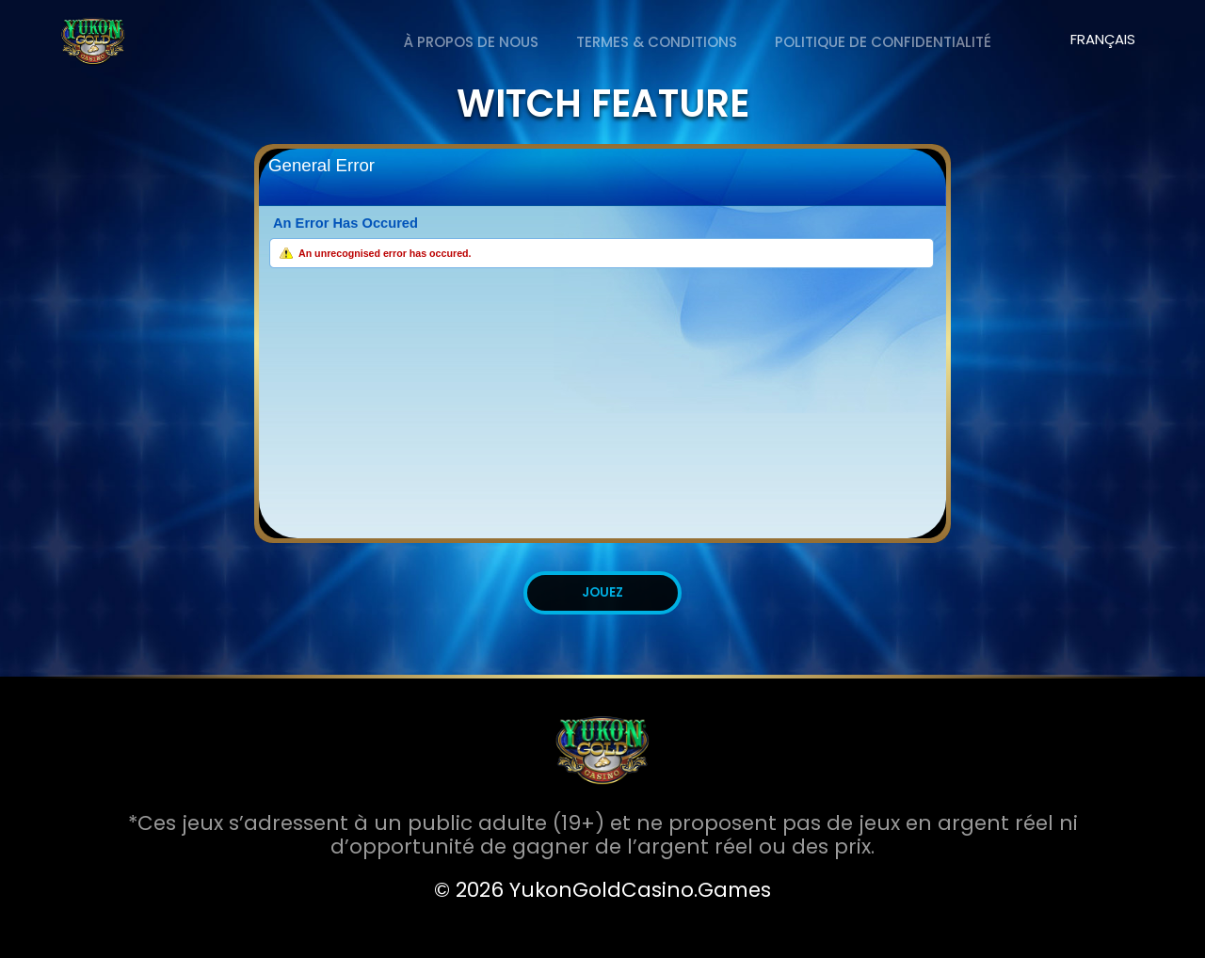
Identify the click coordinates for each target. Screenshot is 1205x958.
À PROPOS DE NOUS (471, 42)
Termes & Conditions (656, 42)
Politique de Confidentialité (883, 42)
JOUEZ (602, 592)
